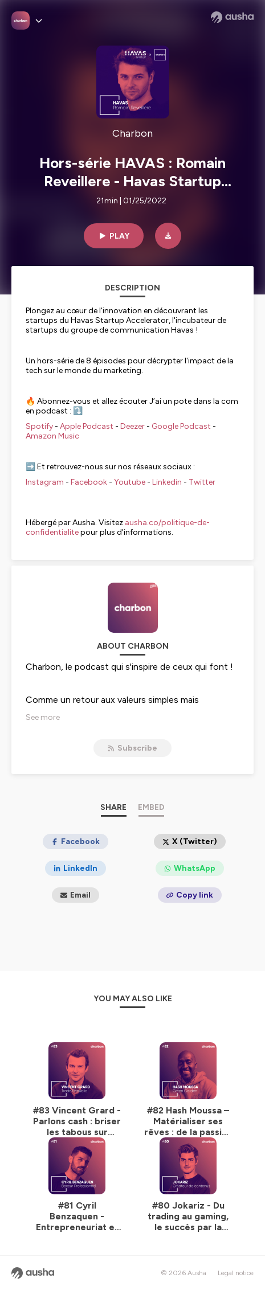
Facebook (89, 482)
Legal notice (236, 1273)
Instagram (45, 482)
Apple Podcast (86, 426)
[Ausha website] (232, 17)
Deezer (132, 426)
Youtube (129, 482)
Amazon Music (52, 436)
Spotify (39, 426)
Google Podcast (181, 426)
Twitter (202, 482)
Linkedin (167, 482)
